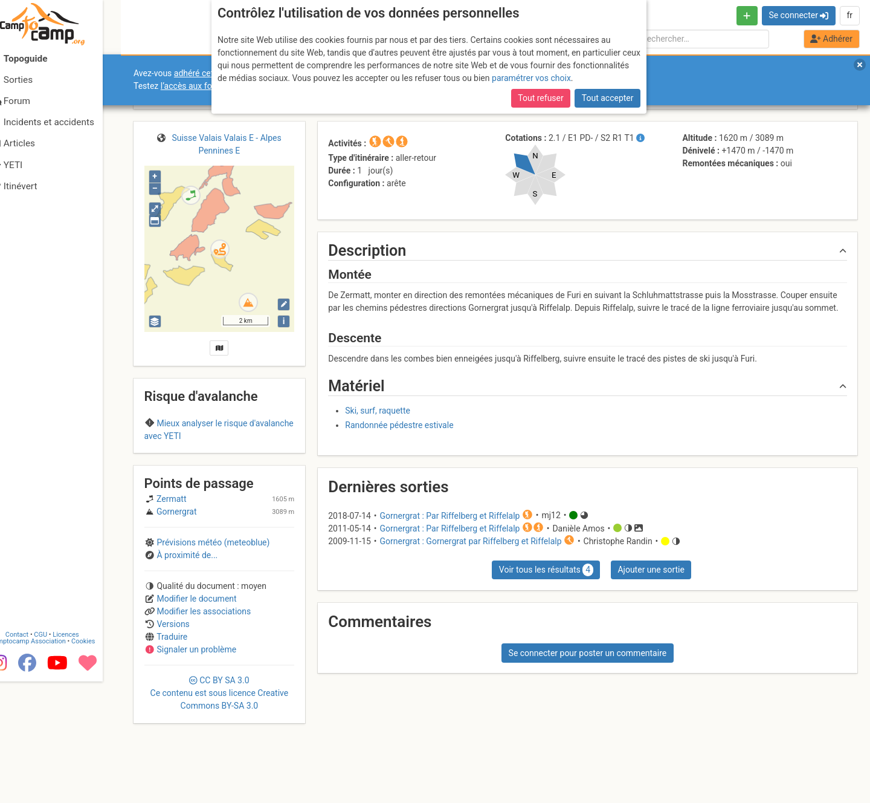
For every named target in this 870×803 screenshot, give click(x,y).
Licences (84, 753)
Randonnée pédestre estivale (399, 425)
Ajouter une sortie (650, 569)
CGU (59, 753)
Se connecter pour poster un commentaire (588, 653)
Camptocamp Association (45, 760)
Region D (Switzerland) (219, 459)
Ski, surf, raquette (377, 410)
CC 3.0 (219, 760)
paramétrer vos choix (531, 78)
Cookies (101, 760)
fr (849, 15)
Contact (35, 753)
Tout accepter (608, 98)
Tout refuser (540, 98)
